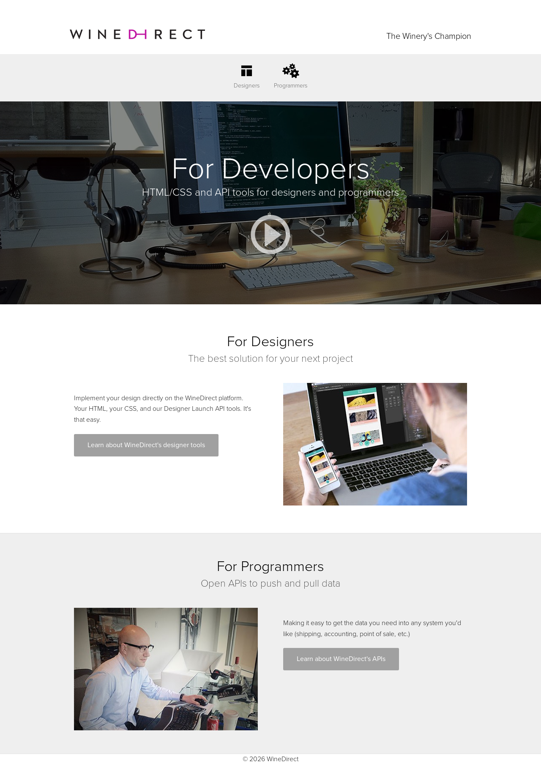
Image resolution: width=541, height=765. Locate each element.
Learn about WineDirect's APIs (341, 659)
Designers (247, 85)
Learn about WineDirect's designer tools (146, 445)
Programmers (290, 85)
